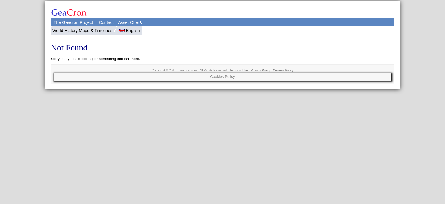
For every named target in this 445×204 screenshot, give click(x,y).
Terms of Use (239, 70)
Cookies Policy (283, 70)
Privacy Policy (260, 70)
